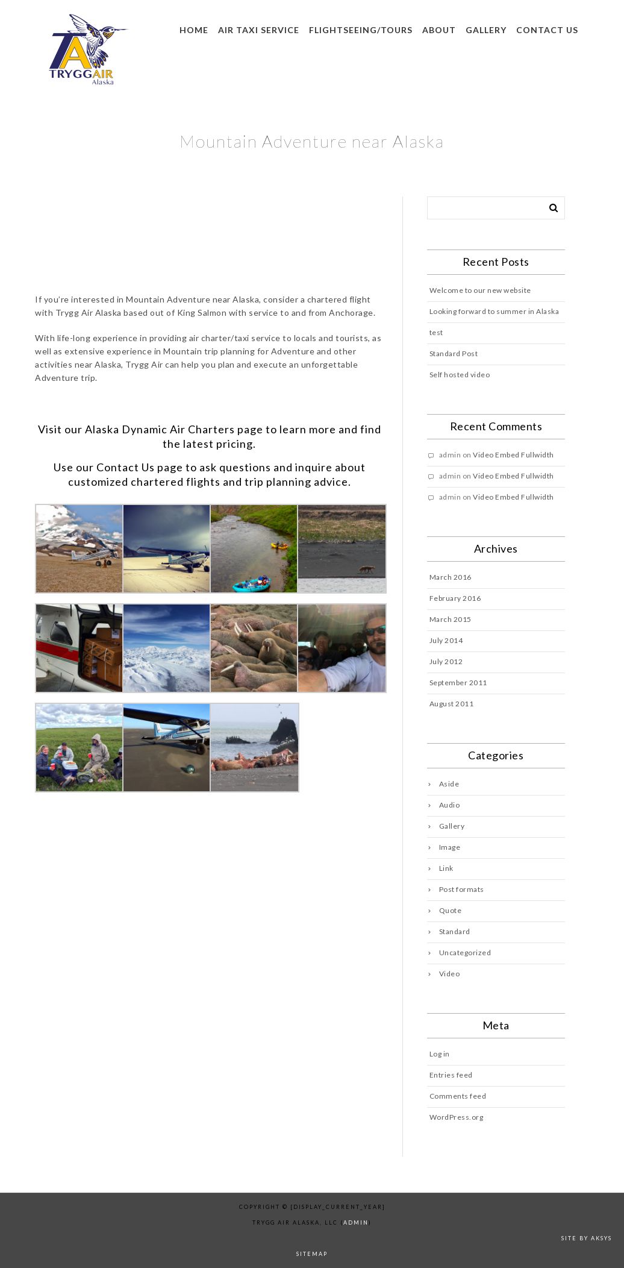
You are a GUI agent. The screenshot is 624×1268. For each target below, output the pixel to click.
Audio (449, 804)
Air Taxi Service (258, 30)
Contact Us (125, 467)
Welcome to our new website (480, 290)
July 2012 (446, 661)
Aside (449, 783)
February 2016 (455, 598)
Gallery (486, 30)
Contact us (547, 30)
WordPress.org (456, 1117)
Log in (439, 1053)
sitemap (312, 1254)
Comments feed (458, 1095)
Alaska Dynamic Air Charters (160, 429)
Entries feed (451, 1074)
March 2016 (450, 577)
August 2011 (451, 703)
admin (356, 1222)
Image (450, 847)
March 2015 (450, 619)
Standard (454, 931)
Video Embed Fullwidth (513, 454)
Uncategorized (465, 952)
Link (446, 868)
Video (449, 973)
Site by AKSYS (586, 1238)
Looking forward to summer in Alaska (494, 311)
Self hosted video (459, 374)
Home (193, 30)
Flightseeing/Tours (361, 30)
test (436, 332)
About (439, 30)
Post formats (461, 889)
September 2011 (458, 682)
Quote (450, 910)
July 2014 (446, 640)
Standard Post (453, 353)
